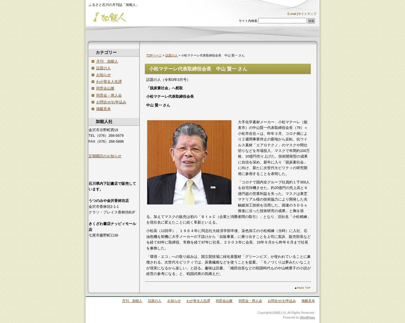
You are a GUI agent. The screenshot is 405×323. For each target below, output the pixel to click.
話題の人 (171, 55)
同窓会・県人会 (109, 95)
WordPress (307, 317)
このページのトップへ (302, 287)
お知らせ (103, 75)
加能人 (114, 17)
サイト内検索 (248, 20)
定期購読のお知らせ (105, 156)
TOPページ (154, 55)
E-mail (291, 13)
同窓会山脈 (105, 88)
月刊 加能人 (107, 61)
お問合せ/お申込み (111, 102)
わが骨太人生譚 (109, 81)
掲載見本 (103, 109)
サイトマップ (307, 13)
